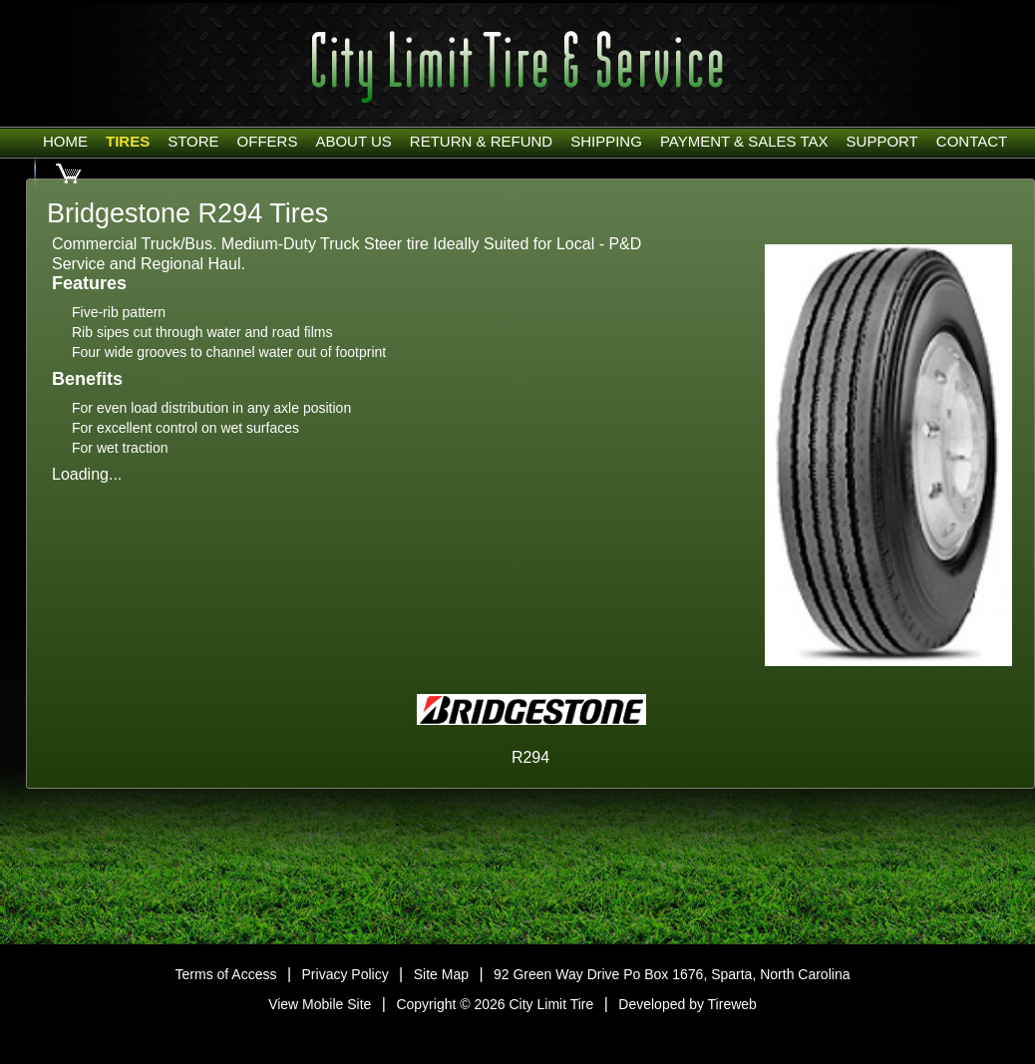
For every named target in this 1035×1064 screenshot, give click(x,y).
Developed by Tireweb (687, 1004)
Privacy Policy (345, 974)
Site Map (441, 974)
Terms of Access (226, 974)
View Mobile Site (319, 1004)
